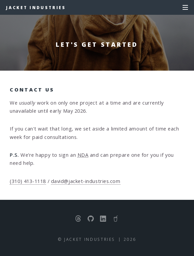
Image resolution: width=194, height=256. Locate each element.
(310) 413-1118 (28, 181)
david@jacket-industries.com (85, 181)
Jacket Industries (36, 7)
